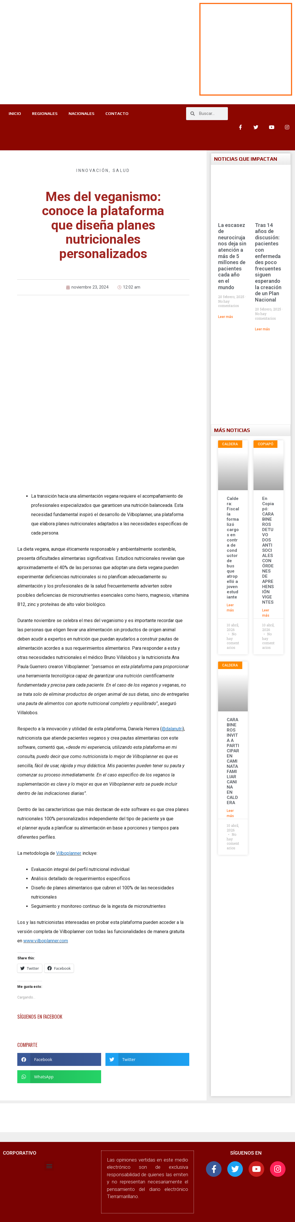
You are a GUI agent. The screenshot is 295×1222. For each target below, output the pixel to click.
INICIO (31, 113)
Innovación (92, 170)
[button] (59, 1059)
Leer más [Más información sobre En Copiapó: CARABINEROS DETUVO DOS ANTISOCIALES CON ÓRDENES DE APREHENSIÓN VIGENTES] (265, 612)
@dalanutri (172, 729)
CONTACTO (68, 127)
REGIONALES (62, 113)
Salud (121, 170)
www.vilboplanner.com (45, 941)
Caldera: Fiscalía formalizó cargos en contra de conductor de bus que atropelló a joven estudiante (233, 548)
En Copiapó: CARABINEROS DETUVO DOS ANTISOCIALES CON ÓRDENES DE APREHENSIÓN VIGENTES (268, 550)
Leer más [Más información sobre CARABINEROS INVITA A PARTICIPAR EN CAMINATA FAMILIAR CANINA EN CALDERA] (230, 813)
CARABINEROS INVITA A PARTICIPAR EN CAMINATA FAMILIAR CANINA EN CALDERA (233, 761)
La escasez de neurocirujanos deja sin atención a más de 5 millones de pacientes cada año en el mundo (232, 256)
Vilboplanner (68, 853)
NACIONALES (99, 113)
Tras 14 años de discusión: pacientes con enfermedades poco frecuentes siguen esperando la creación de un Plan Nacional (268, 262)
